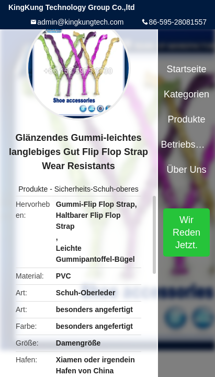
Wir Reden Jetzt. (186, 232)
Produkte (33, 189)
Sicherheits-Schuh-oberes (96, 189)
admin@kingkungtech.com (80, 22)
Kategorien (186, 94)
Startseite (187, 69)
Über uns (187, 169)
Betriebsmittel (186, 144)
